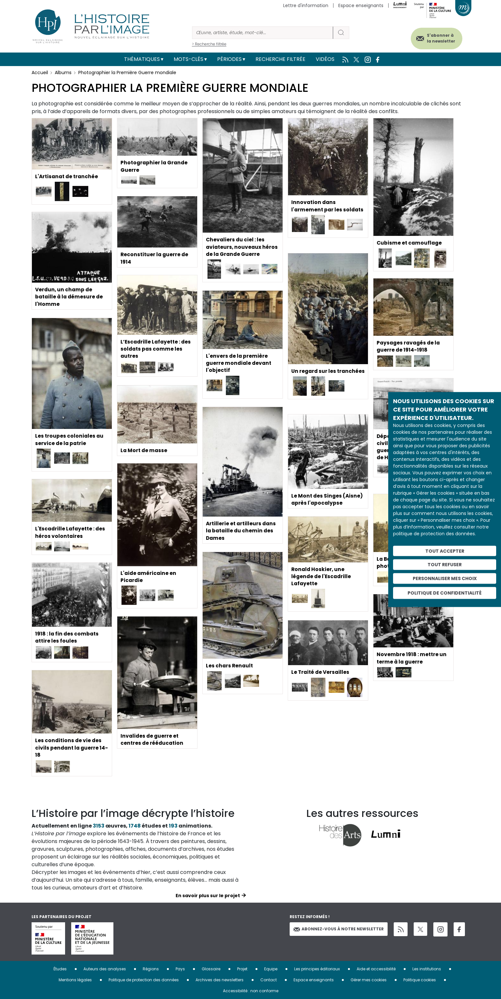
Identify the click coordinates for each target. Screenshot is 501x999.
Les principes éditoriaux (317, 969)
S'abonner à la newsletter (439, 38)
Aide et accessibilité (376, 969)
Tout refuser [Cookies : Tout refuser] (445, 564)
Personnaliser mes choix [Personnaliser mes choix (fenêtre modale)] (445, 578)
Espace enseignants (360, 5)
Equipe (270, 969)
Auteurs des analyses (104, 969)
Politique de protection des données (144, 980)
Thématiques (142, 59)
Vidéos (325, 59)
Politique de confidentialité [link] (445, 592)
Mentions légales (75, 980)
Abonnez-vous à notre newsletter (339, 929)
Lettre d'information (305, 5)
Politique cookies (419, 980)
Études (60, 969)
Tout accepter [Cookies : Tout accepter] (444, 551)
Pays (180, 969)
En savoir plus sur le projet (208, 895)
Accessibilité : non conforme (250, 991)
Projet (242, 969)
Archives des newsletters (220, 980)
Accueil (40, 72)
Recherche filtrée (280, 59)
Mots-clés (188, 59)
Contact (268, 980)
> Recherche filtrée (209, 44)
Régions (151, 969)
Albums (63, 72)
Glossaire (211, 969)
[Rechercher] (262, 32)
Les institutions (426, 969)
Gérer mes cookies (369, 980)
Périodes (229, 59)
